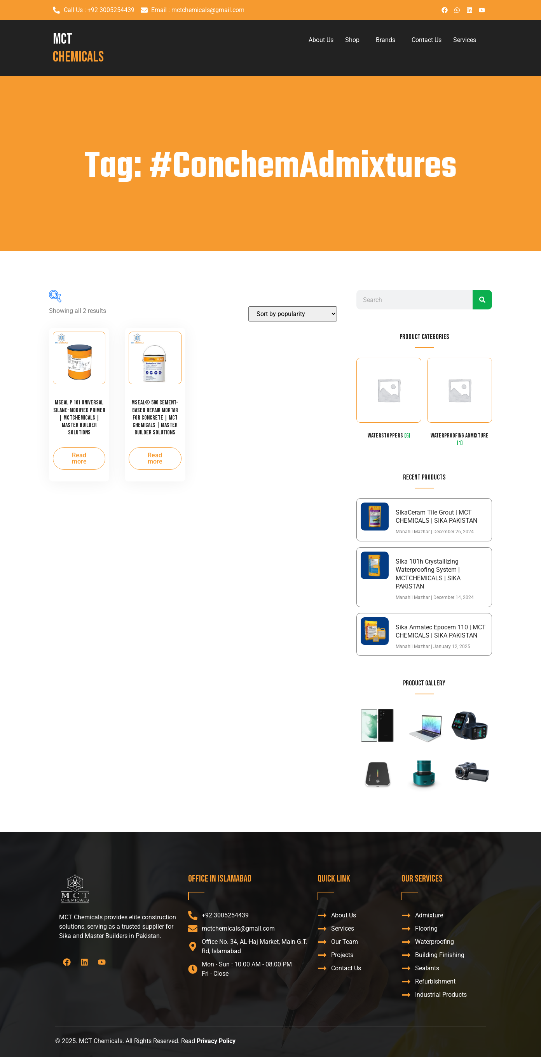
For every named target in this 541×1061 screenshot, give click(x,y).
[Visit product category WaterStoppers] (388, 400)
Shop (352, 40)
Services (464, 40)
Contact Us (427, 40)
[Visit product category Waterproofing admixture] (459, 404)
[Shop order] (292, 313)
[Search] (482, 299)
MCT (78, 48)
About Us (321, 40)
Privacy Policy (216, 1041)
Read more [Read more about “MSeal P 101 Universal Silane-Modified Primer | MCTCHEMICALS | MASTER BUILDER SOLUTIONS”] (79, 458)
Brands (385, 40)
